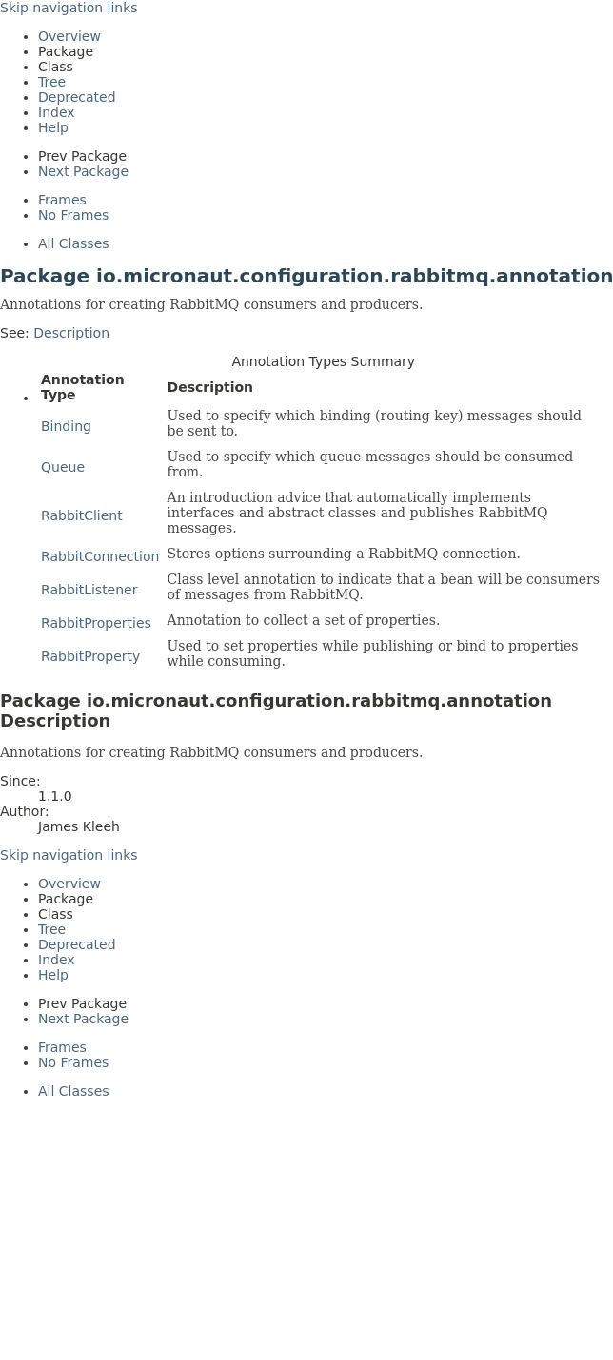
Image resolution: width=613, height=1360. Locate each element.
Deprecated (77, 97)
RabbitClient (82, 515)
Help (53, 127)
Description (71, 332)
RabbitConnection (100, 556)
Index (56, 112)
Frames (62, 199)
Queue (63, 467)
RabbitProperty (90, 656)
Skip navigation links (69, 7)
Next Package (83, 171)
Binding (66, 426)
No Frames (73, 215)
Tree (52, 81)
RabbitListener (89, 589)
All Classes (73, 243)
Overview (69, 36)
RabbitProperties (96, 623)
